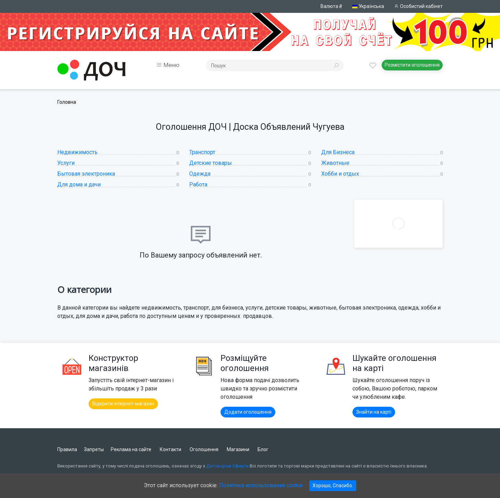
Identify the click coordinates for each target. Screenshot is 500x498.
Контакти (170, 449)
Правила (67, 449)
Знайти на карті (373, 412)
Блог (263, 449)
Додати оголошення (248, 412)
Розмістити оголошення (412, 65)
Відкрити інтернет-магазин (123, 403)
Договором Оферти (227, 466)
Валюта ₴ (331, 6)
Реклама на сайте (131, 449)
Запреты (94, 449)
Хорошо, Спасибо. (332, 485)
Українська (368, 6)
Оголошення (204, 449)
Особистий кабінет (418, 6)
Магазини (238, 449)
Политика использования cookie (261, 485)
